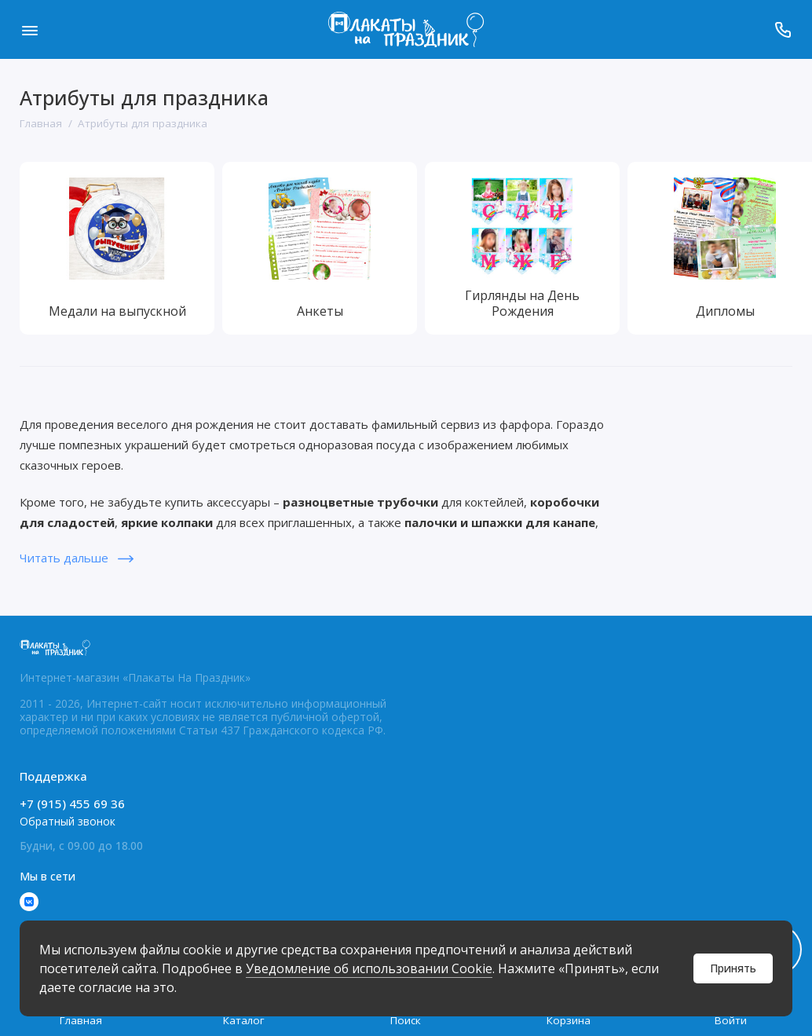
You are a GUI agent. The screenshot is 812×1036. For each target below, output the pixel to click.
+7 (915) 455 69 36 (72, 803)
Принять (733, 968)
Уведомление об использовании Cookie (369, 968)
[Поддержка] (782, 29)
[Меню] (29, 29)
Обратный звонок (67, 821)
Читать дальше (77, 558)
